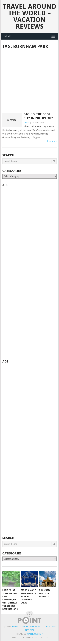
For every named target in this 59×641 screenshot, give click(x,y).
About (15, 637)
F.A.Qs (44, 637)
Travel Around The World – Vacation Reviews (29, 16)
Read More (52, 141)
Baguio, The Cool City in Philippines (38, 116)
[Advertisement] (29, 81)
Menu (7, 36)
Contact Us (30, 637)
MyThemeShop (35, 634)
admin (26, 122)
